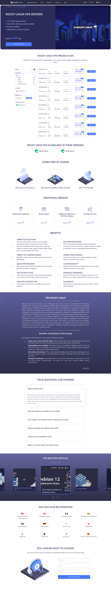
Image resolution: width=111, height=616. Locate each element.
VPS (43, 2)
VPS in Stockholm (22, 526)
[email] (74, 565)
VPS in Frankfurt (44, 526)
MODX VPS (22, 536)
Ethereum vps (66, 536)
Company (58, 2)
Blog (65, 2)
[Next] (57, 497)
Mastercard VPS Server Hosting (88, 536)
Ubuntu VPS (89, 526)
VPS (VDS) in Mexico (66, 516)
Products (50, 2)
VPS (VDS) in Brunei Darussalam (89, 516)
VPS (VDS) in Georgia (44, 516)
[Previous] (53, 497)
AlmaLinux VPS (66, 526)
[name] (74, 560)
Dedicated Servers (33, 2)
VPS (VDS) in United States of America (22, 517)
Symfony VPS (44, 536)
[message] (74, 571)
